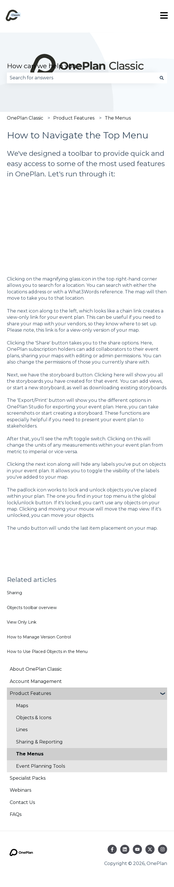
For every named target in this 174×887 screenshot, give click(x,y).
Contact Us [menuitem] (22, 802)
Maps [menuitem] (22, 705)
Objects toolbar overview (32, 607)
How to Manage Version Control (39, 637)
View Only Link (21, 622)
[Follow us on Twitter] (150, 849)
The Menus (118, 118)
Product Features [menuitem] (30, 693)
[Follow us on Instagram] (162, 849)
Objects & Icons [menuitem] (33, 717)
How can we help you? (43, 66)
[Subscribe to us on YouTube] (137, 849)
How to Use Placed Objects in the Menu (47, 651)
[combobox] (81, 77)
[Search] (161, 77)
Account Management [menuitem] (36, 681)
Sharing (14, 592)
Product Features (73, 118)
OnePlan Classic (25, 118)
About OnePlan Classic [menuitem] (36, 669)
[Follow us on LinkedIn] (124, 849)
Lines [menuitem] (21, 729)
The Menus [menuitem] (29, 754)
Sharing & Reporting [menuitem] (39, 742)
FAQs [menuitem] (15, 814)
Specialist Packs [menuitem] (28, 778)
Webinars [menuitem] (20, 790)
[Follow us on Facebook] (112, 849)
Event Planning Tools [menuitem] (40, 766)
